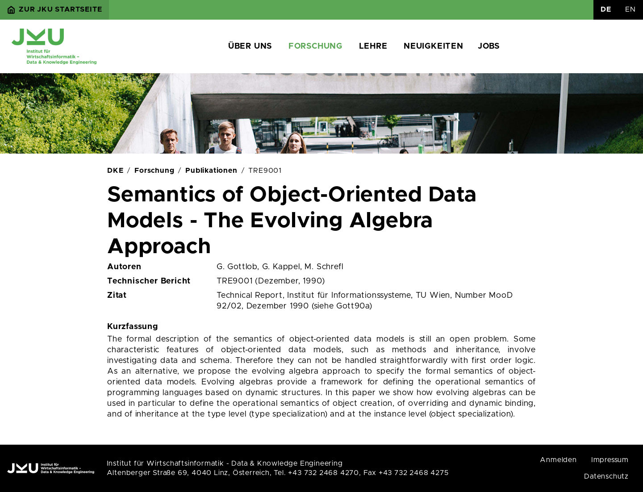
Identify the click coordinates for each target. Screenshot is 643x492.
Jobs (489, 46)
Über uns (250, 46)
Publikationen (211, 170)
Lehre (373, 46)
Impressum (610, 459)
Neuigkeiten (433, 46)
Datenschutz (606, 476)
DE (606, 9)
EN (630, 9)
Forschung (315, 46)
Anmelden (558, 459)
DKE (115, 170)
